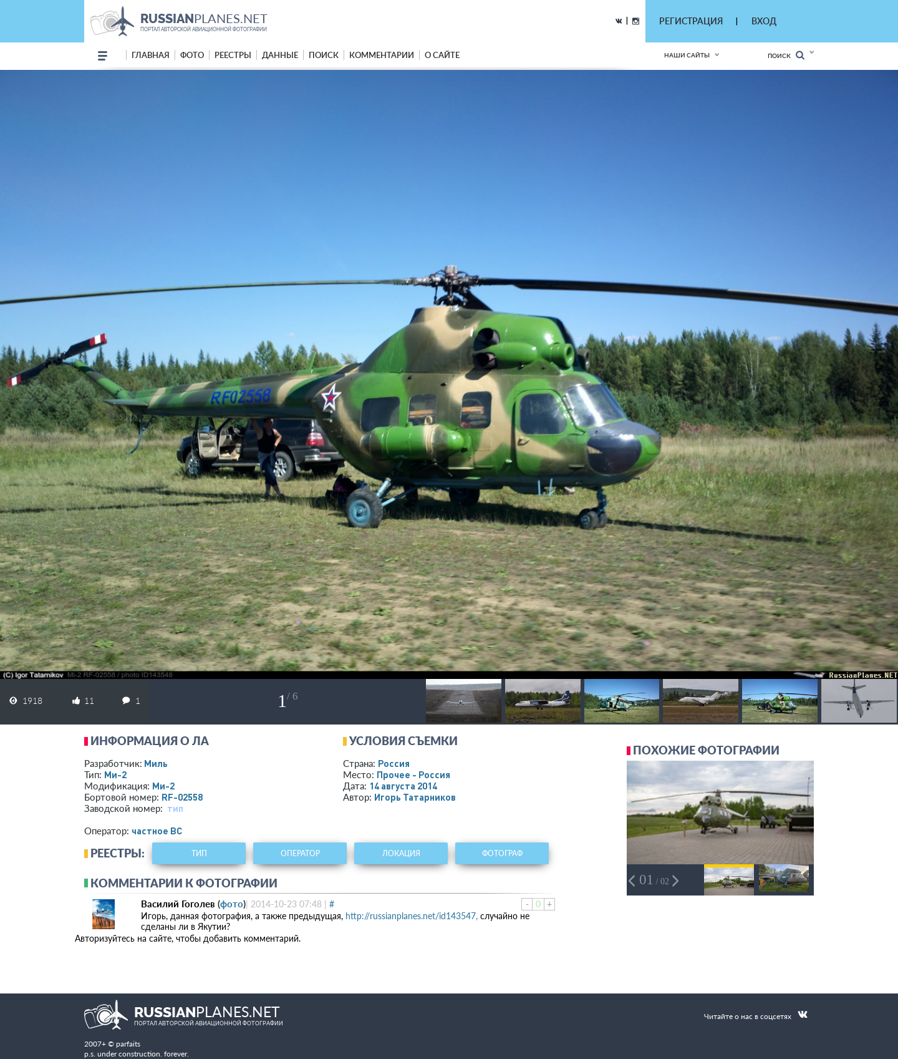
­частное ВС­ (157, 830)
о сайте (442, 55)
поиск (324, 55)
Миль (156, 763)
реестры (233, 55)
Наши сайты (687, 55)
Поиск (786, 55)
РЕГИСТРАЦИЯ (691, 21)
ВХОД (763, 21)
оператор (300, 853)
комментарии (381, 55)
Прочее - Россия (413, 774)
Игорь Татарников (415, 797)
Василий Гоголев (178, 903)
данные (280, 55)
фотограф (502, 853)
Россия (394, 763)
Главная (151, 55)
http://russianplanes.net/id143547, (411, 915)
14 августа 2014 (403, 785)
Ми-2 (115, 774)
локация (401, 853)
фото (192, 55)
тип (175, 808)
